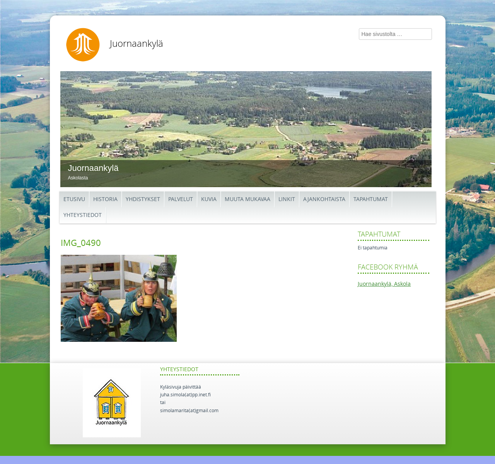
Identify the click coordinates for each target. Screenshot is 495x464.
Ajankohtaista (324, 199)
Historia (105, 199)
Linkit (286, 199)
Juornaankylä (136, 43)
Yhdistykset (143, 199)
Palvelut (180, 199)
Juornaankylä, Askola (384, 284)
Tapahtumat (370, 199)
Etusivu (74, 199)
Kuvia (209, 199)
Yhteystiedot (82, 215)
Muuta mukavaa (247, 199)
